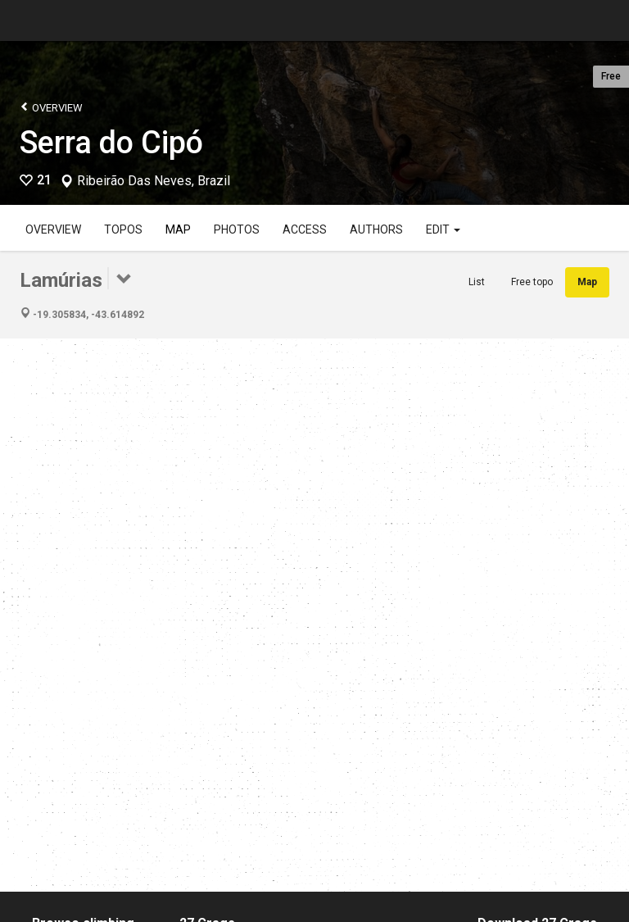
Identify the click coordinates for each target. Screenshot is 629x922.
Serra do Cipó (111, 143)
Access (305, 229)
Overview (51, 107)
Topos (123, 229)
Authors (376, 229)
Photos (237, 229)
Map (178, 229)
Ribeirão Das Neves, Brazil (153, 181)
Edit (443, 229)
